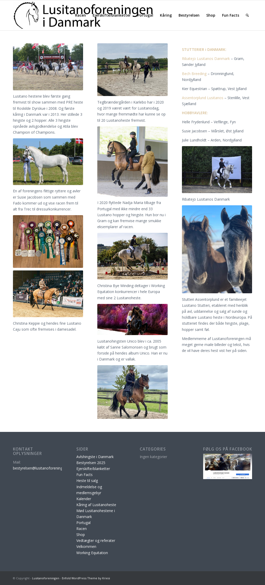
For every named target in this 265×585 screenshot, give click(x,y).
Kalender (83, 498)
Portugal (83, 522)
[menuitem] (80, 15)
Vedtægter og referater (95, 540)
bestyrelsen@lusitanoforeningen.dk (42, 468)
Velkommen (86, 546)
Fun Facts (84, 474)
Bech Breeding (194, 73)
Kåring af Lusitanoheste (96, 504)
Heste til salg (87, 480)
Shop (80, 534)
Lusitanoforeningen (45, 578)
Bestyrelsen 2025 (90, 462)
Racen (81, 528)
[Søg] (247, 15)
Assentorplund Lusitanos (202, 97)
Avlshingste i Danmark (95, 456)
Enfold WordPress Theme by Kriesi (86, 578)
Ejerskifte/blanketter (93, 468)
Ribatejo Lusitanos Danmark (206, 58)
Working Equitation (92, 552)
